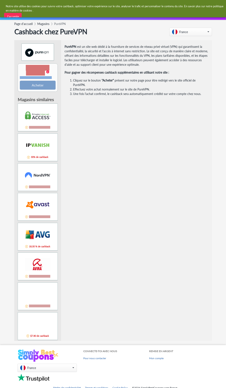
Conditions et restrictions (35, 77)
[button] (190, 32)
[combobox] (103, 6)
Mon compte (156, 358)
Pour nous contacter (94, 358)
